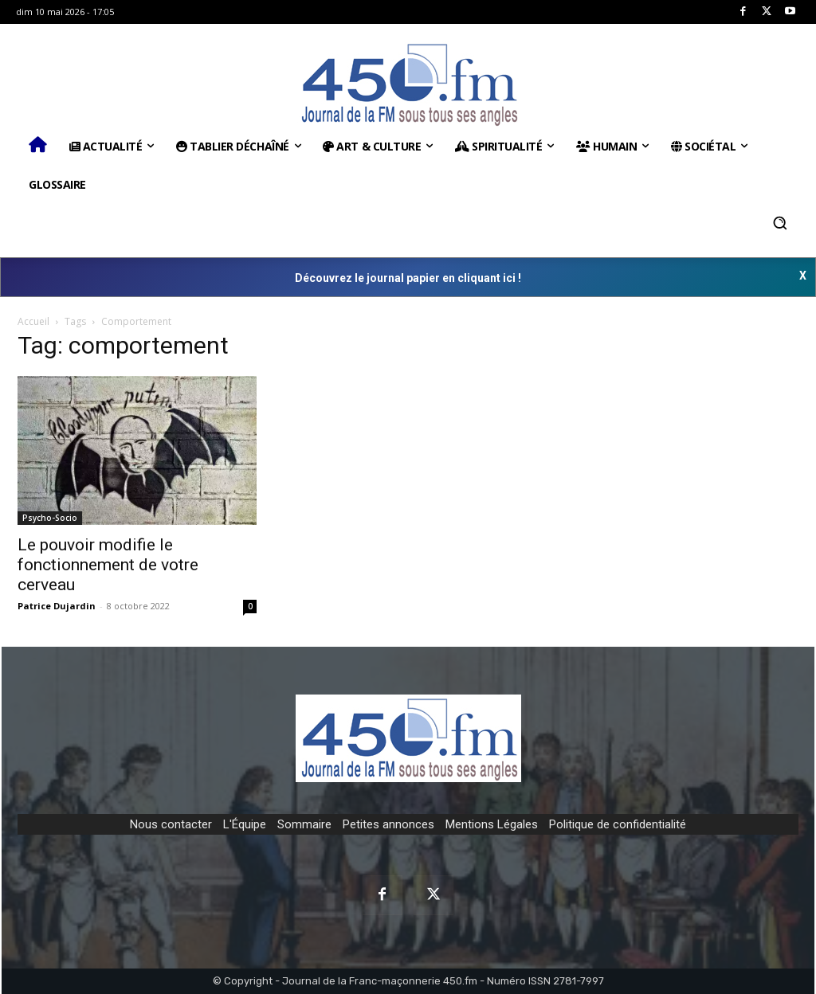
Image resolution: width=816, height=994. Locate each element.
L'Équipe (244, 824)
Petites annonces (388, 824)
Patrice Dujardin (57, 606)
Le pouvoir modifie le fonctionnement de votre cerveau (108, 564)
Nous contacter (171, 824)
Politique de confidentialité (617, 824)
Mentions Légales (491, 824)
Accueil (33, 321)
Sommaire (304, 824)
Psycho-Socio (49, 517)
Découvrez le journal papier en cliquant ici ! (408, 278)
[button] (780, 223)
